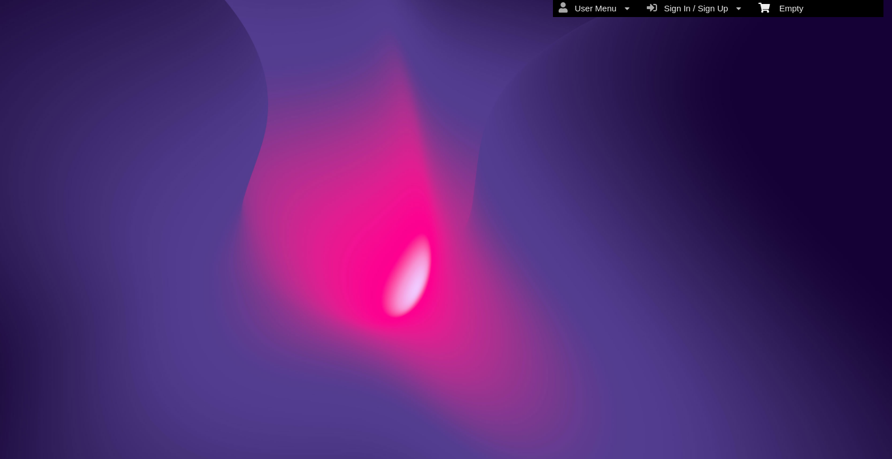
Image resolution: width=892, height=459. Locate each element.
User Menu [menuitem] (594, 8)
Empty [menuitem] (780, 7)
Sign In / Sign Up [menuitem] (694, 8)
